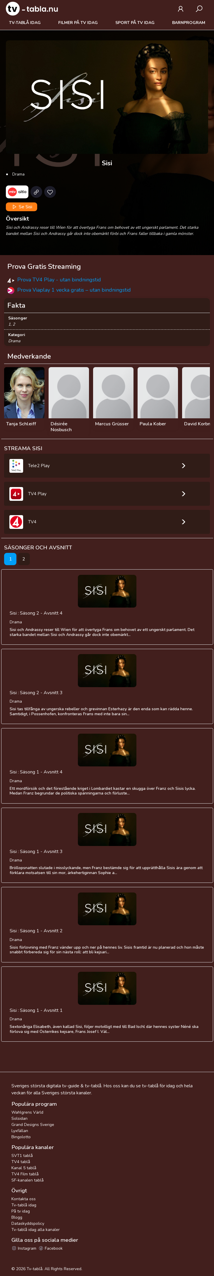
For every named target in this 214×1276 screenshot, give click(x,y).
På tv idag (20, 1211)
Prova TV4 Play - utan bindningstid (59, 279)
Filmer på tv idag (78, 22)
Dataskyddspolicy (27, 1223)
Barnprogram (188, 22)
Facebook (50, 1248)
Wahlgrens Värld (27, 1112)
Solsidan (19, 1118)
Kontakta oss (23, 1199)
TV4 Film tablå (25, 1174)
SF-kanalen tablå (27, 1180)
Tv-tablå (34, 1269)
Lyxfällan (19, 1131)
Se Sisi (21, 207)
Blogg (16, 1217)
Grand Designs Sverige (32, 1124)
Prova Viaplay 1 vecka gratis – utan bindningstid (74, 289)
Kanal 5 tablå (23, 1168)
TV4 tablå (20, 1162)
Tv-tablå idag (25, 22)
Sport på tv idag (135, 22)
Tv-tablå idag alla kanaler (35, 1229)
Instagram (23, 1248)
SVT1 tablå (22, 1155)
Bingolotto (21, 1137)
